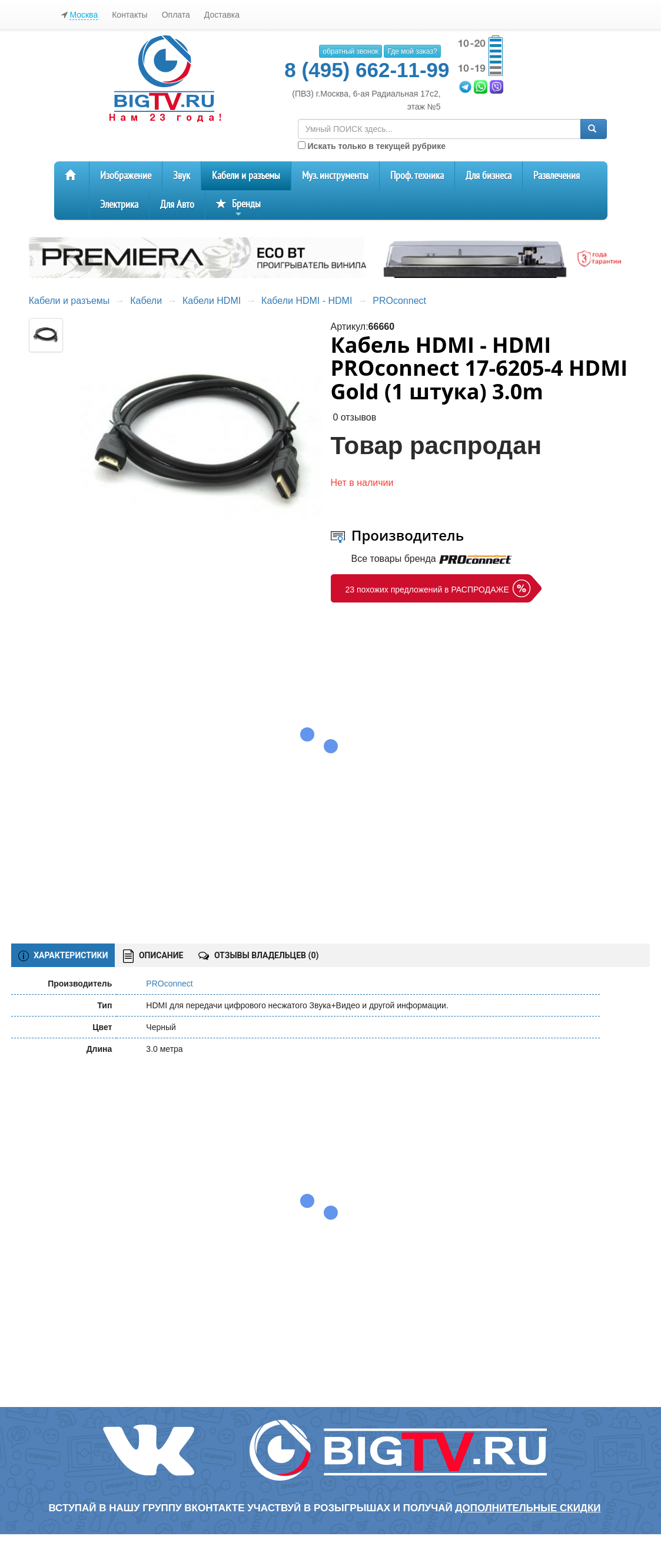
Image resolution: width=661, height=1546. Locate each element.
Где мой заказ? (412, 51)
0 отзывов (354, 417)
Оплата (176, 14)
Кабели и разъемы (246, 176)
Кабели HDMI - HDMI (306, 301)
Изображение (125, 176)
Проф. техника (417, 176)
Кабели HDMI (211, 301)
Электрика (119, 204)
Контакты (129, 14)
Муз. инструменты (335, 176)
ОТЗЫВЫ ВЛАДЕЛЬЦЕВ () (258, 955)
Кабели (146, 301)
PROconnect (399, 301)
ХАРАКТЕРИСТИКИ (63, 956)
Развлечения (556, 176)
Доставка (222, 14)
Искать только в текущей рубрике (372, 146)
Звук (181, 176)
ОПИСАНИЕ (153, 956)
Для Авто (177, 204)
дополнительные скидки (527, 1508)
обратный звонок (350, 51)
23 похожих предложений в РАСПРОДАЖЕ (427, 589)
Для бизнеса (488, 176)
